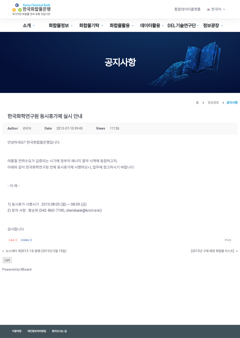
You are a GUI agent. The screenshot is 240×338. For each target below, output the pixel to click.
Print (228, 240)
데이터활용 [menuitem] (152, 25)
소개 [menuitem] (29, 25)
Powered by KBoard (16, 269)
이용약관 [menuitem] (16, 331)
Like (13, 240)
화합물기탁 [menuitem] (91, 25)
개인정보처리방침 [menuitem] (36, 331)
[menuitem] (216, 9)
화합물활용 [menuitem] (122, 25)
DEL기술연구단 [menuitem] (183, 25)
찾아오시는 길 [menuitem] (59, 331)
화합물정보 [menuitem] (61, 25)
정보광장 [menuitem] (213, 25)
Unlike (26, 240)
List (7, 260)
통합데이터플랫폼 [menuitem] (187, 9)
